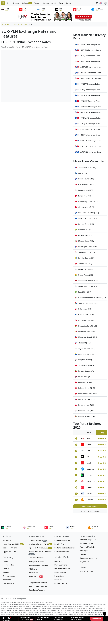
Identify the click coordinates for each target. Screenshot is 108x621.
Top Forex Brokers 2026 (40, 548)
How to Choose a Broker (38, 586)
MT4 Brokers (33, 572)
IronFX (89, 463)
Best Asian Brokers (61, 551)
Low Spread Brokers (36, 558)
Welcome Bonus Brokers (38, 565)
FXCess (89, 487)
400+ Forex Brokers (90, 506)
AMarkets (90, 500)
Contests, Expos (60, 583)
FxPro (89, 445)
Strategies (84, 551)
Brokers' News (60, 572)
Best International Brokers (64, 548)
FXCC (88, 451)
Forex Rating (7, 24)
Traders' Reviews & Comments (40, 552)
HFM (88, 438)
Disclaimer (7, 580)
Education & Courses (88, 558)
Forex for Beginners (88, 539)
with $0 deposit (58, 618)
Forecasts (58, 561)
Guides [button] (68, 3)
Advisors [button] (37, 3)
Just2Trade (90, 469)
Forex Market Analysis (63, 568)
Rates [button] (61, 3)
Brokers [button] (16, 3)
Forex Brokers (8, 540)
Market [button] (53, 3)
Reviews (27, 3)
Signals (83, 554)
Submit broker (8, 565)
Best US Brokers (60, 544)
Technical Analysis (87, 547)
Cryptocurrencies (9, 551)
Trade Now (96, 619)
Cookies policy (8, 583)
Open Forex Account (36, 590)
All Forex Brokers (37, 540)
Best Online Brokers (62, 540)
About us (6, 568)
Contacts (6, 561)
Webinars (58, 579)
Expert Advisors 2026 (13, 544)
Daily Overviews (60, 565)
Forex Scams (35, 576)
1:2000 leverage (25, 618)
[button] (101, 3)
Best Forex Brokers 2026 (40, 544)
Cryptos (46, 3)
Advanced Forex (86, 543)
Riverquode (91, 481)
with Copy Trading (77, 618)
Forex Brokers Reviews (90, 511)
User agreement (9, 576)
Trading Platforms (10, 548)
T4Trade (89, 475)
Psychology (84, 562)
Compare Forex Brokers (37, 582)
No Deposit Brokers (36, 561)
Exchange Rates (20, 24)
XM (88, 457)
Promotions (59, 576)
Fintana (89, 494)
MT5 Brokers (33, 569)
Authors (6, 572)
